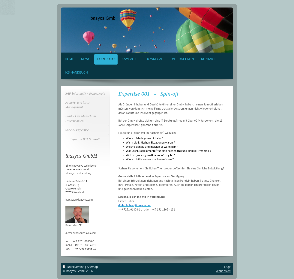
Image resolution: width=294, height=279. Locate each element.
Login (227, 266)
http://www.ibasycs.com (79, 199)
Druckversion (74, 266)
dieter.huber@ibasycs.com (80, 233)
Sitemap (92, 266)
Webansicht (223, 271)
